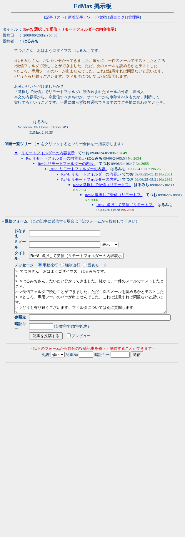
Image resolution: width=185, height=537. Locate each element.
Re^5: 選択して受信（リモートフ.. (102, 185)
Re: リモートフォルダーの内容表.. (55, 158)
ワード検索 (96, 17)
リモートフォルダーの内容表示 (48, 153)
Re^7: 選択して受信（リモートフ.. (125, 205)
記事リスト (54, 17)
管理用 (134, 17)
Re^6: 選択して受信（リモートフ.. (113, 195)
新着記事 (75, 17)
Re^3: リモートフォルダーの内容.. (78, 169)
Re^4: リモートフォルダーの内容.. (90, 174)
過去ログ (117, 17)
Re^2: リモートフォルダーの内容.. (66, 163)
